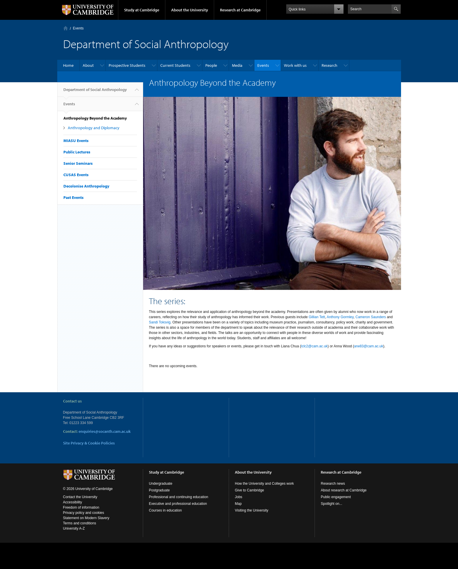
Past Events (73, 197)
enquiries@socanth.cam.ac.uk (105, 431)
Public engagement (336, 497)
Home (65, 28)
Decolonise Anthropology (86, 186)
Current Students (175, 65)
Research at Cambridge (240, 10)
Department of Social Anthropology (95, 92)
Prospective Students (127, 65)
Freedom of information (81, 507)
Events (78, 28)
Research (329, 65)
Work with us (295, 65)
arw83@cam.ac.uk (368, 346)
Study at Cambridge (141, 10)
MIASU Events (76, 140)
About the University (189, 10)
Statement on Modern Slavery (86, 518)
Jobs (238, 497)
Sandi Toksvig (160, 322)
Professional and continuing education (178, 497)
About (88, 65)
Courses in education (165, 510)
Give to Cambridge (249, 490)
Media (237, 65)
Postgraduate (159, 490)
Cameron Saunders (370, 317)
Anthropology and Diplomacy (93, 127)
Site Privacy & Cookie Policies (89, 443)
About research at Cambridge (344, 490)
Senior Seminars (78, 163)
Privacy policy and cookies (83, 513)
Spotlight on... (331, 504)
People (211, 65)
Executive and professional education (178, 504)
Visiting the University (251, 510)
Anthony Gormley (340, 317)
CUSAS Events (76, 174)
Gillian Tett (317, 317)
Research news (333, 484)
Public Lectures (76, 152)
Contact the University (80, 497)
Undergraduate (160, 484)
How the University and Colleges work (264, 484)
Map (238, 504)
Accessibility (72, 502)
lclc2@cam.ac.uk (314, 346)
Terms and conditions (79, 523)
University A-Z (74, 528)
